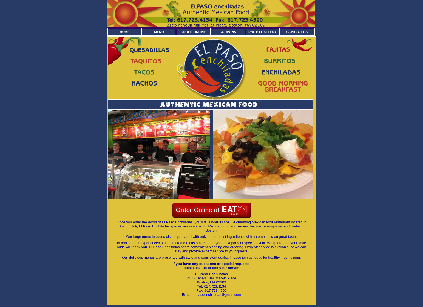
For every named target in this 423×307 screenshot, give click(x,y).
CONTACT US (297, 32)
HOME (125, 32)
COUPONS (228, 32)
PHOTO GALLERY (262, 32)
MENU (159, 32)
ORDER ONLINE (193, 32)
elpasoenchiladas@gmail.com (217, 295)
